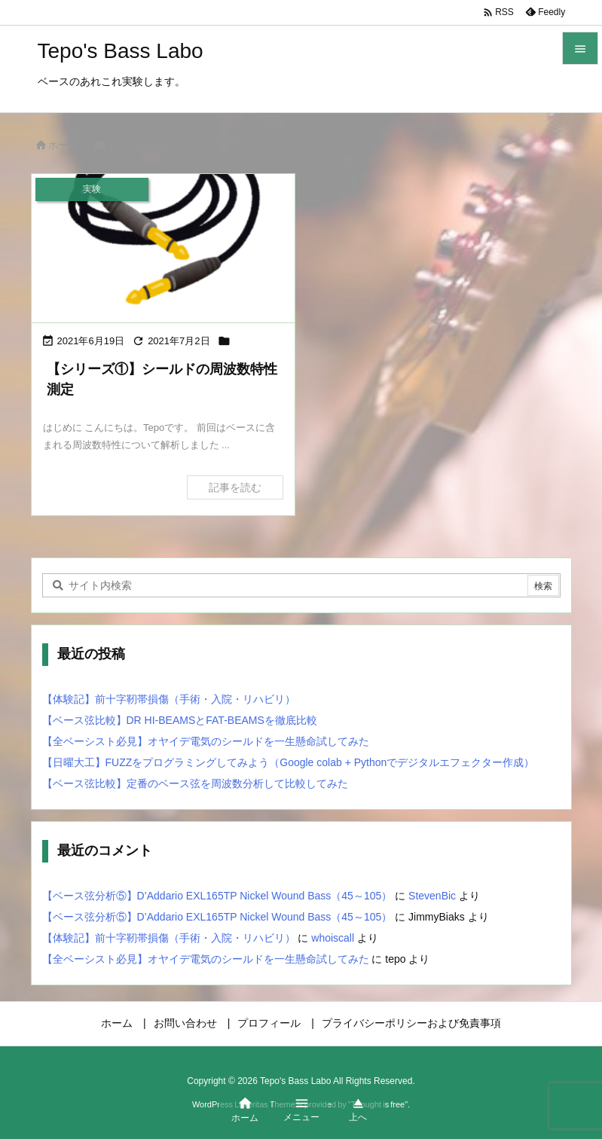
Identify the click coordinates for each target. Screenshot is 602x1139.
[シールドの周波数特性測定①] (163, 248)
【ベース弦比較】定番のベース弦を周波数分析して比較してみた (195, 783)
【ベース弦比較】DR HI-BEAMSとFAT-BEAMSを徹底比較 (179, 720)
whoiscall (332, 938)
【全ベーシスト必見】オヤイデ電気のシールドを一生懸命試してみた (205, 741)
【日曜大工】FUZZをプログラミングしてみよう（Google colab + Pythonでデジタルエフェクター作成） (288, 762)
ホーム (63, 145)
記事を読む (235, 487)
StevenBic (432, 896)
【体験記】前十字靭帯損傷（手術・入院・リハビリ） (168, 699)
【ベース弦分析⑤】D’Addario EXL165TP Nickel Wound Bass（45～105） (217, 896)
